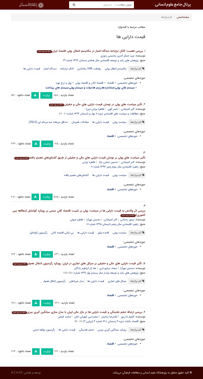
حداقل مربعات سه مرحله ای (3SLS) (48, 122)
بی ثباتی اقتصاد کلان (62, 233)
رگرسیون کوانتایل (39, 233)
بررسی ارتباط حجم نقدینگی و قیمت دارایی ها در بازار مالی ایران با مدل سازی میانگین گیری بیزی (77, 312)
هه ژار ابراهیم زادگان (85, 268)
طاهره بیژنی (88, 162)
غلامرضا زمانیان (109, 317)
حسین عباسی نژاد (108, 162)
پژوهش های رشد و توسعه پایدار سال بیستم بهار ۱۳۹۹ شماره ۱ (106, 273)
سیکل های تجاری (117, 281)
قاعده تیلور (103, 233)
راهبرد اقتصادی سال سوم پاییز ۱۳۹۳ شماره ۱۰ (115, 167)
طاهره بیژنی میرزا (95, 109)
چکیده (46, 95)
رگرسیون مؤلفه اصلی (44, 330)
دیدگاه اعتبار (50, 69)
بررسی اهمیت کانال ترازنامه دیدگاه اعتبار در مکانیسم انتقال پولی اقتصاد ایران (90, 51)
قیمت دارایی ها (31, 69)
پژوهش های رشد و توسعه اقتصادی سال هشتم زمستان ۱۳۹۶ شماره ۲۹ (101, 60)
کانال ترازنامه (67, 69)
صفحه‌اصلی (183, 17)
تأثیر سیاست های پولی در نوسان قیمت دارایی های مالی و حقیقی (95, 104)
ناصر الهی (113, 109)
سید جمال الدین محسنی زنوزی (117, 56)
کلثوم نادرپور (127, 317)
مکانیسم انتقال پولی (115, 69)
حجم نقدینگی (86, 330)
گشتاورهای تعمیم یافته (76, 175)
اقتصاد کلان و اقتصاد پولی (89, 83)
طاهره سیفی (76, 219)
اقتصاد (110, 83)
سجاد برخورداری (108, 268)
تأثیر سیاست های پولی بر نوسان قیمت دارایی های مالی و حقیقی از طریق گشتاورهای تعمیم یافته (79, 157)
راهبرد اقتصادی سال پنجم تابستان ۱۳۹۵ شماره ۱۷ (112, 224)
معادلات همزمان (80, 122)
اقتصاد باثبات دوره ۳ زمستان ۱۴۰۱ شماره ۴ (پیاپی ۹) (111, 321)
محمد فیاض (64, 317)
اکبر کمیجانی (127, 109)
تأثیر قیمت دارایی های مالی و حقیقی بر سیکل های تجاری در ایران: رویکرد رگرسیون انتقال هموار (77, 263)
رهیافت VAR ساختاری (89, 69)
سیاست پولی (119, 122)
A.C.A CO (16, 373)
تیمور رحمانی (127, 219)
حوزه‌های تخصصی (128, 83)
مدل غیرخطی (76, 281)
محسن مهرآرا (93, 219)
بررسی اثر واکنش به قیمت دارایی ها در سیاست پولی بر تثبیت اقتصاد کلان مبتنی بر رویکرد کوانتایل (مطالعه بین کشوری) (79, 212)
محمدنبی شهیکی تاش (86, 317)
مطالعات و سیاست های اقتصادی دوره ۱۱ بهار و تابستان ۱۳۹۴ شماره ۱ (102, 114)
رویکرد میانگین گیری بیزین (112, 330)
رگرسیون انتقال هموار (54, 281)
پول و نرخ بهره (64, 83)
